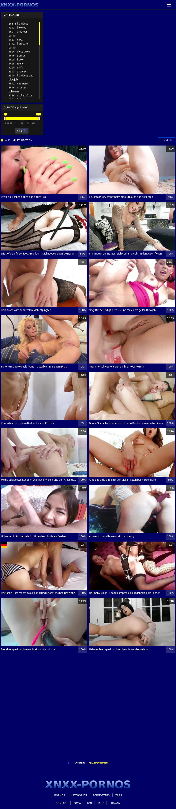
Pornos (59, 795)
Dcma (77, 803)
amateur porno (18, 33)
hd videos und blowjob (21, 77)
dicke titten (19, 52)
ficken (16, 60)
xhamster (18, 84)
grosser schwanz (17, 89)
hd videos (18, 24)
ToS (89, 803)
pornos (17, 56)
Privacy (115, 803)
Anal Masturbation (98, 763)
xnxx (16, 40)
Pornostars (101, 795)
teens (16, 64)
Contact (62, 803)
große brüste (20, 96)
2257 (101, 803)
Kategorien (79, 763)
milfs (16, 68)
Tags (118, 795)
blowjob (17, 28)
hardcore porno (18, 45)
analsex (17, 72)
